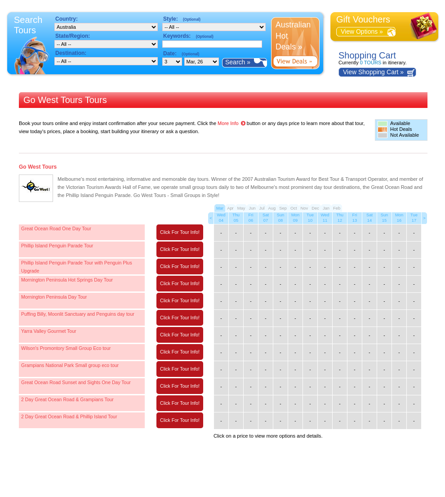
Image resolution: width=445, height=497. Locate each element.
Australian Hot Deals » (293, 35)
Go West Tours (38, 167)
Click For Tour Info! (180, 232)
